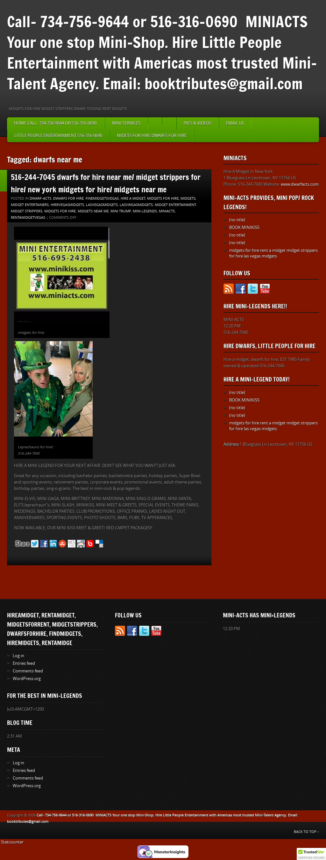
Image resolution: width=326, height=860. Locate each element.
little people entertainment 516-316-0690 (58, 135)
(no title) (237, 219)
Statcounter (12, 842)
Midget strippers (26, 211)
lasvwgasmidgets (136, 205)
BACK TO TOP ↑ (306, 832)
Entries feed (24, 663)
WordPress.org (27, 678)
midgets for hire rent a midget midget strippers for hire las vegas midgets (273, 253)
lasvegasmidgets (102, 205)
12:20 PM (232, 326)
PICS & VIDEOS (197, 123)
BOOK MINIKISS (244, 227)
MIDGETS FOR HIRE (60, 211)
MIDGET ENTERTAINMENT (175, 205)
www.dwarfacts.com (300, 184)
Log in (18, 655)
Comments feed (28, 671)
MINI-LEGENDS (145, 211)
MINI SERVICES (126, 123)
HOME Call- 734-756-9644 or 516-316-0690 (55, 123)
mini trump (120, 211)
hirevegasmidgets (67, 205)
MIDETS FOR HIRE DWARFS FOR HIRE (152, 135)
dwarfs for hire (68, 198)
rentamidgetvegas (28, 218)
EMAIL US (235, 123)
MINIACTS (167, 211)
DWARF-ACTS (40, 198)
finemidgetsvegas (102, 198)
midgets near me (93, 211)
